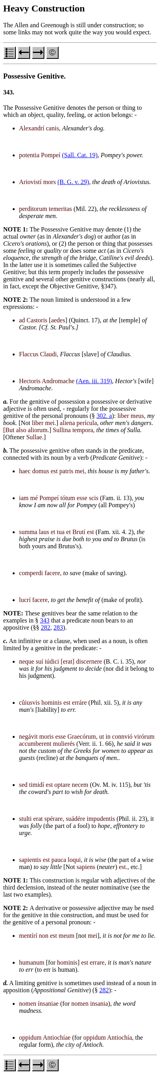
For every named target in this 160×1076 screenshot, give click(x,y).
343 (45, 620)
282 (45, 627)
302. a (104, 415)
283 (58, 627)
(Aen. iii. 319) (94, 381)
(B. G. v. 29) (73, 182)
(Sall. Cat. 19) (79, 155)
